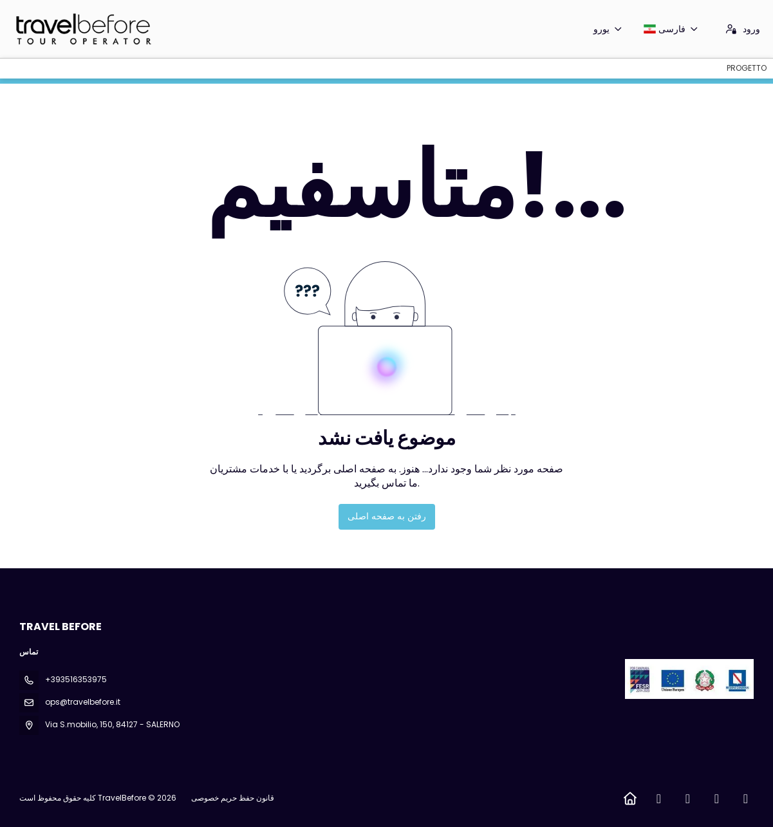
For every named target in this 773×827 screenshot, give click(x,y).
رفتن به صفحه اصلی (387, 516)
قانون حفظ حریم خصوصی (232, 797)
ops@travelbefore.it (82, 701)
